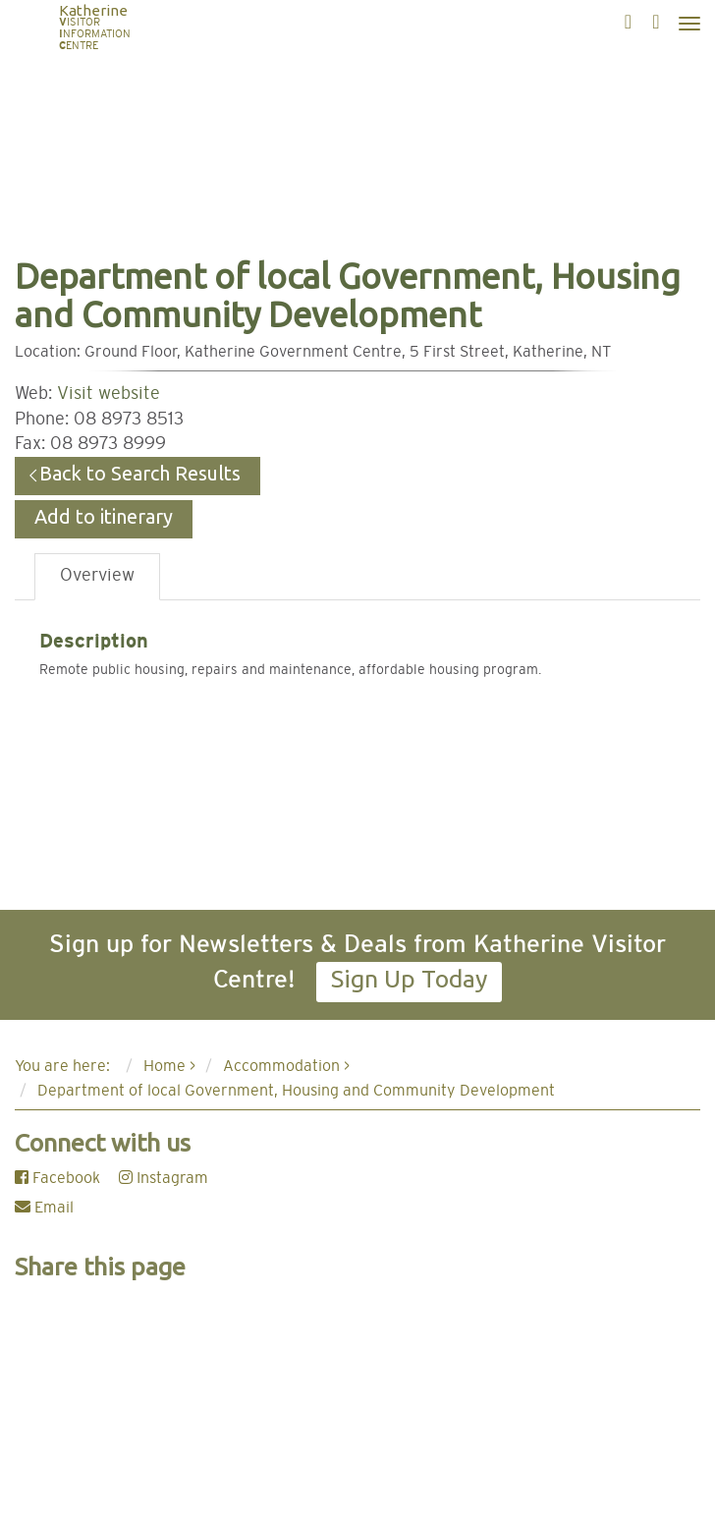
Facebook (57, 1178)
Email (44, 1207)
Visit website (108, 394)
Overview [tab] (97, 576)
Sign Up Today (409, 978)
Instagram (163, 1178)
